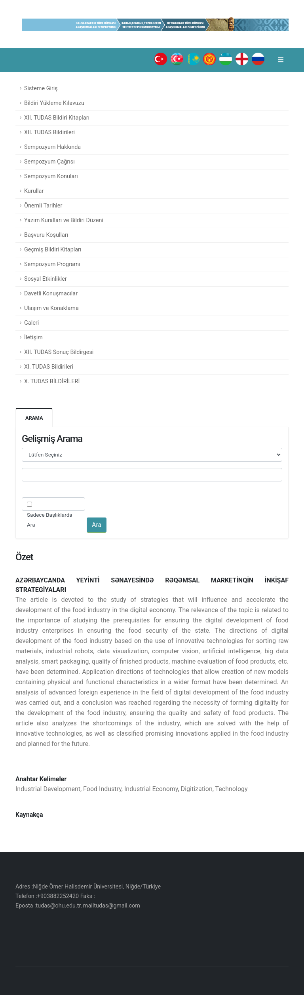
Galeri (31, 323)
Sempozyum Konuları (51, 176)
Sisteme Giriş (41, 88)
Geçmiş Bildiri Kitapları (53, 249)
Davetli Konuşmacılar (51, 293)
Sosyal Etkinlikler (45, 279)
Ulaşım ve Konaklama (51, 308)
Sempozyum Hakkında (52, 147)
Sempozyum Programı (52, 264)
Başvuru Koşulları (46, 235)
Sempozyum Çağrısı (49, 161)
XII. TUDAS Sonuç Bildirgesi (58, 352)
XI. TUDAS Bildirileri (48, 366)
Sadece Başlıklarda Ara (49, 520)
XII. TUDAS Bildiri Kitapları (56, 117)
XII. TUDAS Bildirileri (49, 132)
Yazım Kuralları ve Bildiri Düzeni (63, 220)
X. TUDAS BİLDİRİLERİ (52, 381)
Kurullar (34, 191)
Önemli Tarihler (43, 205)
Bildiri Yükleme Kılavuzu (54, 103)
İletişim (33, 337)
